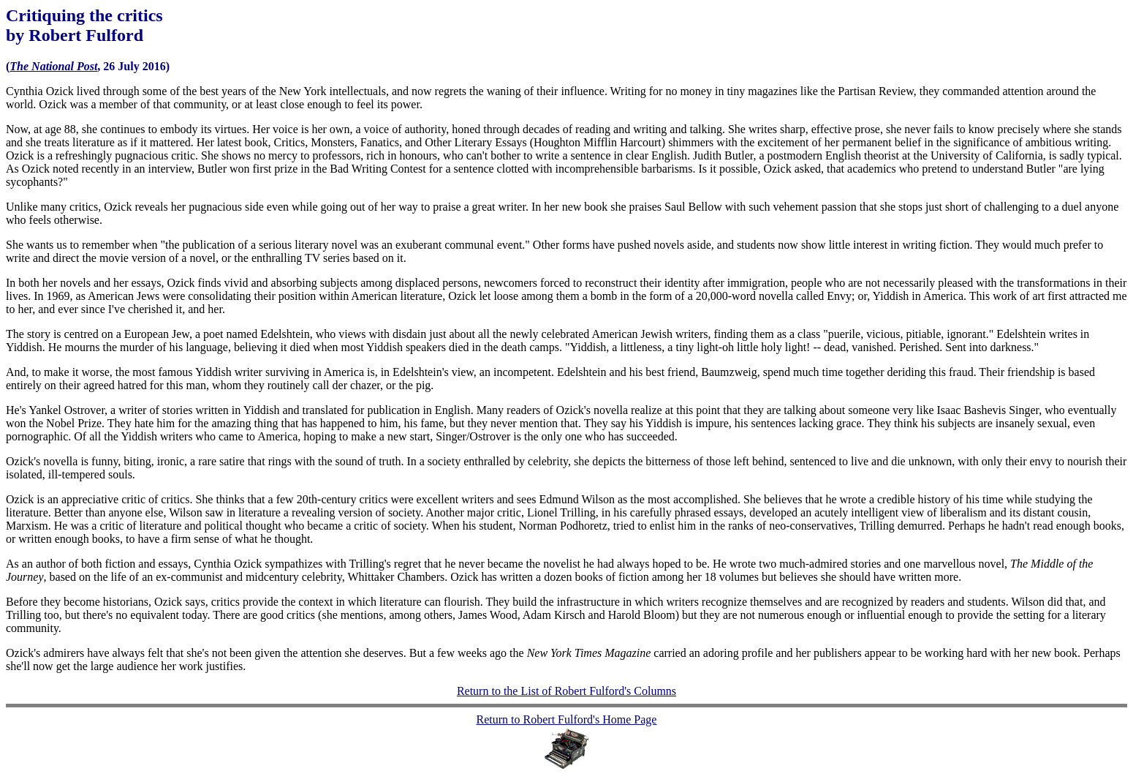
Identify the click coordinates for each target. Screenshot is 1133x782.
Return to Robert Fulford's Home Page (567, 719)
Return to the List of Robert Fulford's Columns (566, 691)
